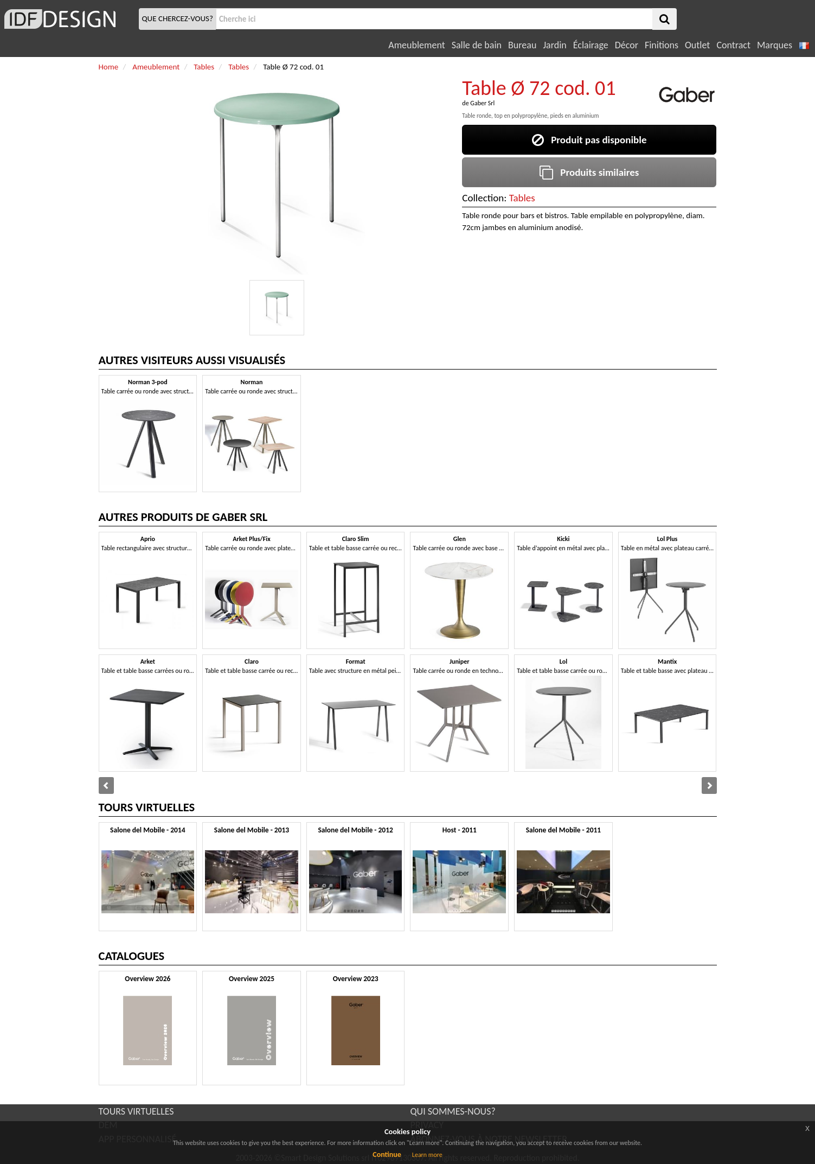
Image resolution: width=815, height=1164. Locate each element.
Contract (733, 45)
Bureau (522, 45)
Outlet (697, 45)
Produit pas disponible (589, 139)
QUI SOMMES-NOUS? (453, 1111)
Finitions (661, 45)
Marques (774, 45)
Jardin (554, 45)
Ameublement (416, 45)
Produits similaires (589, 172)
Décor (626, 45)
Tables (522, 198)
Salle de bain (477, 45)
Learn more (427, 1155)
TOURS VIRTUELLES (136, 1111)
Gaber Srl (482, 103)
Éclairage (590, 45)
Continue (387, 1154)
